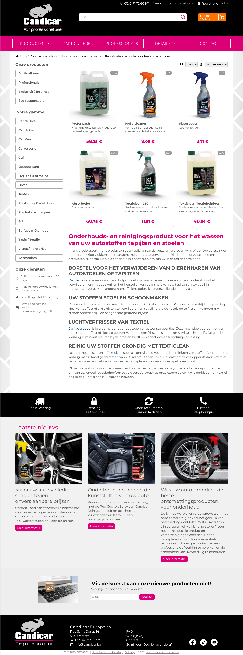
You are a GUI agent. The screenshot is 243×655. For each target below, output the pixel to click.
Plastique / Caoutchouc (36, 203)
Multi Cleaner (176, 304)
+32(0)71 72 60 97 (136, 3)
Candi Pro (26, 130)
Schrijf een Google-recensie (147, 644)
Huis (23, 56)
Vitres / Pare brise (32, 249)
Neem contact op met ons (173, 3)
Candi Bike (27, 121)
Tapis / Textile (29, 239)
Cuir (21, 157)
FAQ (129, 631)
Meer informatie (28, 528)
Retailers (165, 43)
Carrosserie (27, 148)
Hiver (22, 185)
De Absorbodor (80, 328)
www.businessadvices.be (162, 652)
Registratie (207, 3)
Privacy (130, 652)
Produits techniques (34, 212)
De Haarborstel (80, 280)
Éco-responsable (31, 101)
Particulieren (78, 43)
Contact (209, 43)
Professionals (121, 43)
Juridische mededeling (107, 652)
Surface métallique (33, 230)
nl (223, 3)
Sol (20, 221)
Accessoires (27, 258)
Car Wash (25, 139)
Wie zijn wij (134, 636)
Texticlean (114, 352)
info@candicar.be (88, 644)
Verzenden (146, 597)
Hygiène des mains (33, 176)
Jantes (23, 194)
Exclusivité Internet (33, 91)
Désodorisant (28, 166)
